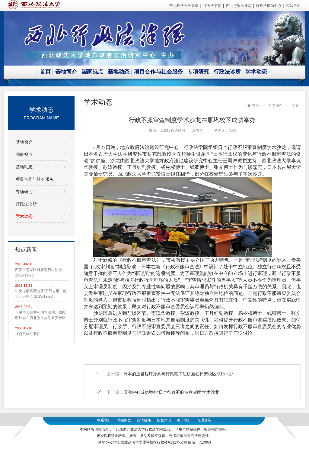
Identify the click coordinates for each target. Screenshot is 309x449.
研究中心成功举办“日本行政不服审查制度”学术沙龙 (171, 392)
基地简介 (66, 72)
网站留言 (124, 420)
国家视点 (92, 72)
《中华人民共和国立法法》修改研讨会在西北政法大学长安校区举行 (40, 315)
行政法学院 (212, 6)
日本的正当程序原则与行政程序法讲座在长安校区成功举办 (178, 373)
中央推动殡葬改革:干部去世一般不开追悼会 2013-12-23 (41, 294)
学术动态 (256, 72)
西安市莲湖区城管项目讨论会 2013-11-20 (38, 272)
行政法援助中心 (268, 6)
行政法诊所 (227, 72)
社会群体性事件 (27, 334)
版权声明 (164, 420)
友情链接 (144, 420)
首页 (45, 72)
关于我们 (184, 420)
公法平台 (293, 6)
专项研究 (198, 72)
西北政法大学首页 (183, 6)
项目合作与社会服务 (158, 72)
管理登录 (204, 420)
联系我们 (104, 420)
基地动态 (118, 72)
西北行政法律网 (238, 6)
